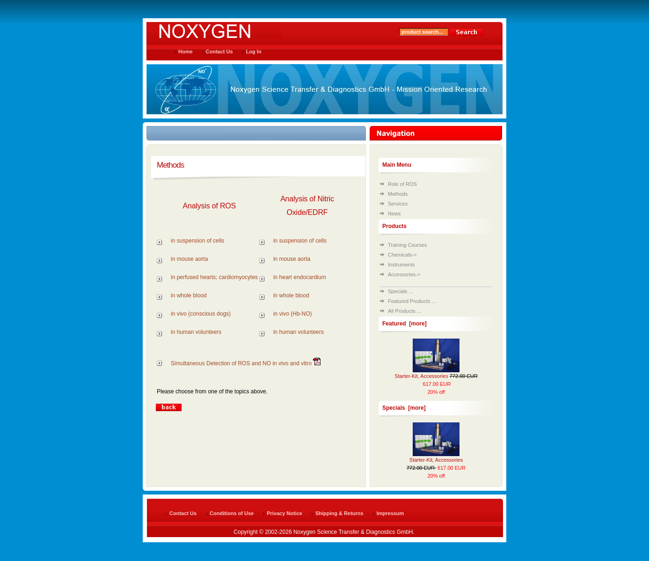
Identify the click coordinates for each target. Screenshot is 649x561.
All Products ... (404, 311)
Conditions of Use (232, 513)
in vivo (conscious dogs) (201, 313)
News (394, 213)
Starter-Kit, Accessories (421, 376)
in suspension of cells (197, 240)
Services (398, 204)
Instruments (401, 264)
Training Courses (407, 245)
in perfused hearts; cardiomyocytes (214, 277)
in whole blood (189, 295)
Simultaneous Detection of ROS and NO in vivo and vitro (241, 363)
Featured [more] (404, 323)
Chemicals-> (402, 255)
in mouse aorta (189, 259)
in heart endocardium (299, 277)
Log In (254, 51)
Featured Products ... (412, 301)
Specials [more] (404, 408)
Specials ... (400, 291)
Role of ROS (402, 184)
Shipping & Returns (339, 513)
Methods (398, 194)
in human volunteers (196, 332)
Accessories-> (404, 274)
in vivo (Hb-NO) (292, 313)
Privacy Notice (284, 513)
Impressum (390, 513)
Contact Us (219, 51)
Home (185, 51)
